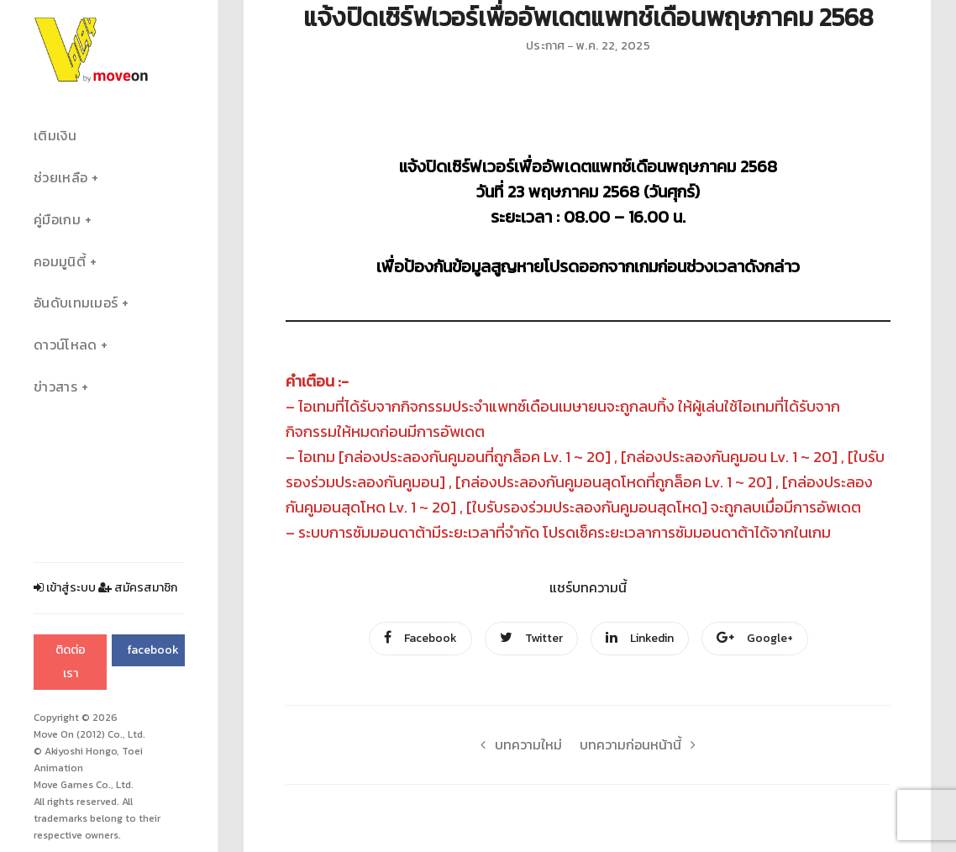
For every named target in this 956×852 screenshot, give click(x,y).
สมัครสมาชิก (137, 588)
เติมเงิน (55, 135)
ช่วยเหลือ (60, 177)
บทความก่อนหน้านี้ (642, 744)
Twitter (531, 638)
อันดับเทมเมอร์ (76, 303)
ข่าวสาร (55, 387)
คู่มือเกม (57, 219)
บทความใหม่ (516, 744)
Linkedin (640, 638)
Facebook (420, 638)
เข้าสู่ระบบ (65, 588)
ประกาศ (545, 46)
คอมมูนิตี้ (60, 261)
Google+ (755, 638)
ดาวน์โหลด (65, 345)
